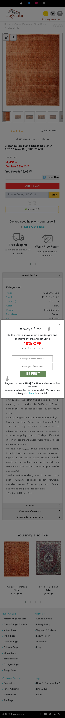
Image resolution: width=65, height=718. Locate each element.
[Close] (33, 324)
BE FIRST (33, 374)
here (32, 393)
